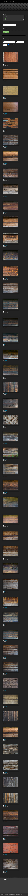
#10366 (5, 360)
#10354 (5, 558)
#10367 (5, 344)
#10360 (5, 459)
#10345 (5, 706)
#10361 (5, 443)
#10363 (5, 410)
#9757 (5, 772)
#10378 (5, 163)
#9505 (5, 854)
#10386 (5, 113)
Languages (12, 1)
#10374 (5, 229)
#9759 (5, 739)
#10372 (5, 262)
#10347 (5, 673)
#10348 (5, 657)
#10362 (5, 426)
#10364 (5, 393)
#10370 (5, 295)
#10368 (5, 327)
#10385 (5, 130)
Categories (5, 1)
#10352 (5, 591)
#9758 (5, 756)
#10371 (5, 278)
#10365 (5, 377)
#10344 (5, 723)
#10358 (5, 492)
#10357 (5, 509)
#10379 (5, 146)
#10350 (5, 624)
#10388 (5, 80)
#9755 (5, 805)
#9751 (5, 821)
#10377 (5, 179)
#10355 (5, 542)
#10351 (5, 607)
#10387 (5, 97)
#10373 (5, 245)
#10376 (5, 196)
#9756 (5, 789)
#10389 (5, 64)
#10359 (5, 476)
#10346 (5, 690)
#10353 (5, 574)
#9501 (5, 871)
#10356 (5, 525)
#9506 (5, 838)
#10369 (5, 311)
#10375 (5, 212)
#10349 (5, 640)
